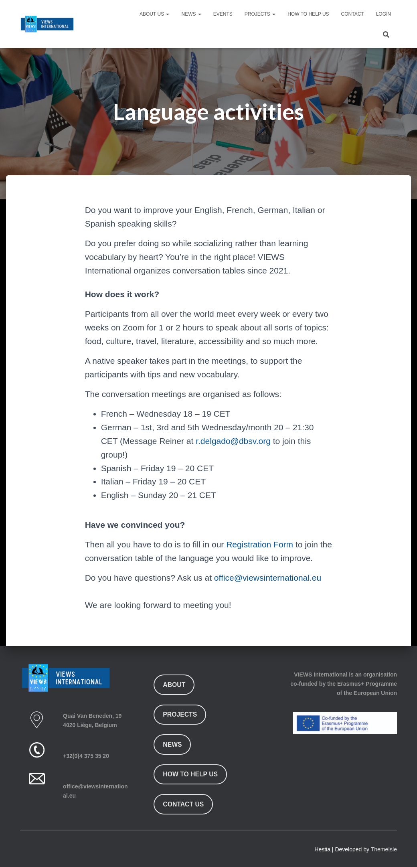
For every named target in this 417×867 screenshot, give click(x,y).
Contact (352, 14)
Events (223, 14)
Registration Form (259, 544)
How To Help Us (308, 14)
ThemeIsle (384, 849)
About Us (154, 14)
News (191, 14)
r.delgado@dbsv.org (233, 441)
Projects (260, 14)
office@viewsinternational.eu (267, 577)
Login (383, 14)
